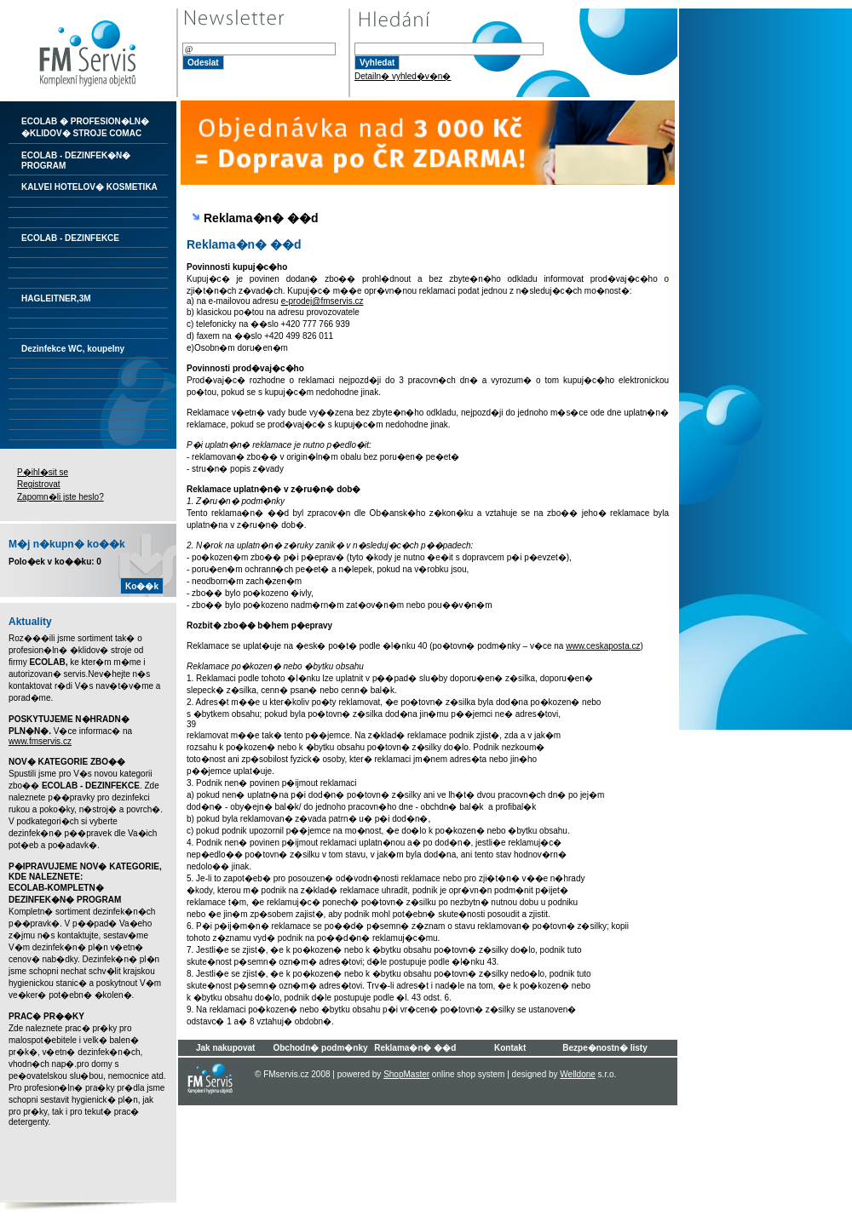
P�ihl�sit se (42, 472)
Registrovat (38, 484)
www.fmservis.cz (40, 741)
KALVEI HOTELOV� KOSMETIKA (89, 187)
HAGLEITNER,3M (56, 298)
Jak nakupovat (225, 1048)
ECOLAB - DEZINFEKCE (70, 238)
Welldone (578, 1074)
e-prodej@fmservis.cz (322, 301)
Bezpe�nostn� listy (604, 1048)
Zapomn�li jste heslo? (60, 497)
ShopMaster (406, 1074)
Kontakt (510, 1048)
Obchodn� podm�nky (320, 1048)
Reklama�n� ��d (415, 1048)
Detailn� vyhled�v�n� (402, 76)
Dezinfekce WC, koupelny (72, 348)
